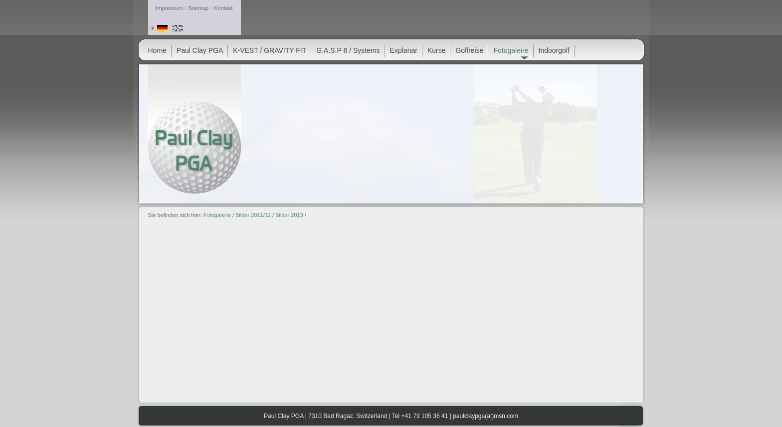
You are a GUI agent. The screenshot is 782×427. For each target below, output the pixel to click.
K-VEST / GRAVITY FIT (269, 50)
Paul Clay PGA (200, 50)
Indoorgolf (554, 50)
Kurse (436, 50)
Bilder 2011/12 (253, 215)
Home (157, 50)
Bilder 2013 (289, 215)
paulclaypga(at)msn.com (485, 416)
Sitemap (198, 8)
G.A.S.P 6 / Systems (348, 50)
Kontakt (223, 8)
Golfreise (469, 50)
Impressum (169, 8)
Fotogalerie (217, 215)
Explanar (403, 50)
